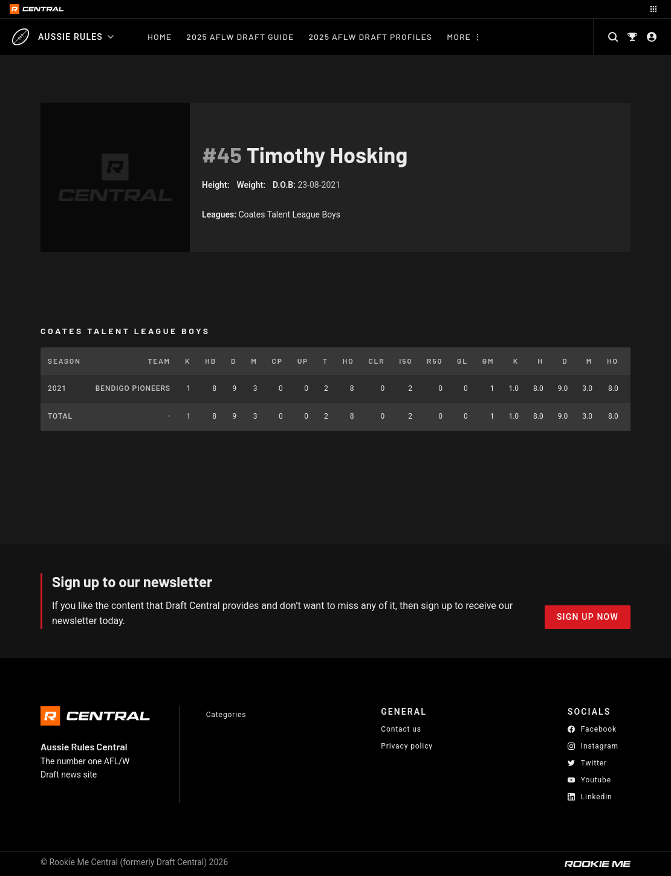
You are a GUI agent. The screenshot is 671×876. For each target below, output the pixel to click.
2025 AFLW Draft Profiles (370, 36)
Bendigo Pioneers (133, 388)
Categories (226, 714)
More (459, 36)
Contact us (401, 729)
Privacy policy (407, 746)
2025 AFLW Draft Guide (240, 36)
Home (159, 36)
